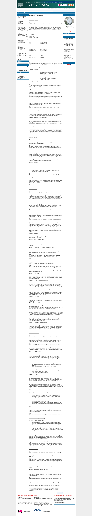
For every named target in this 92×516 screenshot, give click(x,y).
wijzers (19, 59)
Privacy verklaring (21, 76)
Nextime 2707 (67, 51)
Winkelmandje (66, 33)
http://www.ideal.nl (27, 511)
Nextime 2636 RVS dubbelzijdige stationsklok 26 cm (69, 27)
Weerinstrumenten (21, 53)
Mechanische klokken (21, 35)
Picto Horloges (20, 41)
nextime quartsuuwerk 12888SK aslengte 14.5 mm (69, 45)
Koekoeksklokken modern (22, 30)
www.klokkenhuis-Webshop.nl (52, 89)
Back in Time (20, 18)
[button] (56, 11)
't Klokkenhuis (63, 509)
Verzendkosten (20, 78)
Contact (19, 75)
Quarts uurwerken (21, 42)
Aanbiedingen (66, 14)
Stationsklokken (20, 48)
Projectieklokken (20, 40)
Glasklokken (20, 23)
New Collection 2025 (21, 16)
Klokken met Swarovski (22, 28)
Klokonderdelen (20, 29)
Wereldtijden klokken (21, 55)
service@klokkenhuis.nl (44, 50)
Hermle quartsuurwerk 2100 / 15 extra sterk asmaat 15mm (69, 60)
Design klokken (20, 21)
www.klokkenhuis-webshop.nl (56, 29)
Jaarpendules (20, 24)
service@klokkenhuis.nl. (33, 309)
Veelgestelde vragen (21, 77)
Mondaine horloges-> (21, 37)
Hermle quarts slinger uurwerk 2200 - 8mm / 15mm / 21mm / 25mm (69, 42)
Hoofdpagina (20, 12)
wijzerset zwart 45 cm (69, 48)
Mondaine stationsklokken (22, 39)
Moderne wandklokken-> (22, 36)
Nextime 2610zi (68, 57)
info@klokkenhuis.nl (43, 49)
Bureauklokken (20, 20)
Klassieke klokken (21, 27)
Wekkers (19, 54)
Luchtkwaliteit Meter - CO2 (22, 34)
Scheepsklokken (20, 47)
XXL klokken (20, 58)
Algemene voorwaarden (31, 12)
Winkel (25, 12)
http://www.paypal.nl (46, 511)
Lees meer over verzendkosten (59, 502)
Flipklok (19, 22)
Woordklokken (20, 56)
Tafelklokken (20, 52)
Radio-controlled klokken (22, 43)
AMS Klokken (20, 17)
